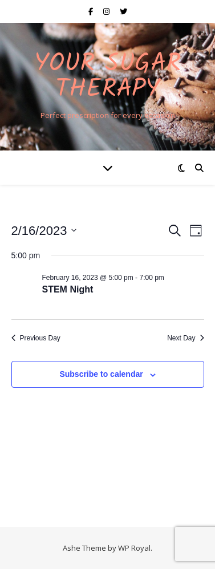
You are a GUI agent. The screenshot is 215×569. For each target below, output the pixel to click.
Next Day (185, 338)
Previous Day (35, 338)
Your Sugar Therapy (107, 77)
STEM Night (68, 289)
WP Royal (134, 548)
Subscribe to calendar (101, 374)
